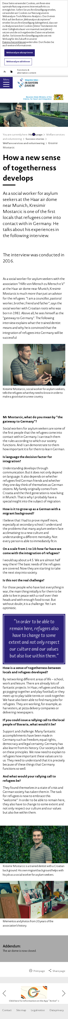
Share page (56, 971)
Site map (21, 1010)
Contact (7, 1010)
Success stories (36, 139)
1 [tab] (33, 134)
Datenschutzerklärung (14, 42)
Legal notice (38, 1010)
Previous (5, 993)
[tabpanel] (34, 116)
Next (63, 993)
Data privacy (57, 1010)
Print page (37, 971)
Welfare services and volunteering (25, 143)
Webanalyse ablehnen (18, 62)
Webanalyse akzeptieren (19, 53)
